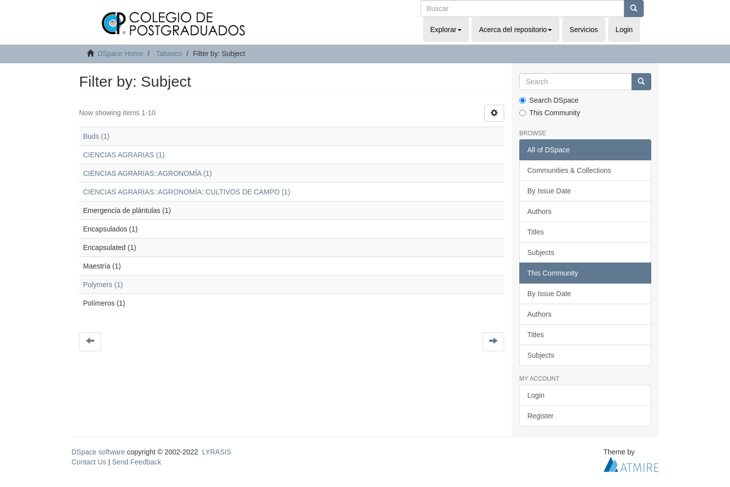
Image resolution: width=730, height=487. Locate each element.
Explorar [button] (446, 30)
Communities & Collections (569, 170)
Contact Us (89, 462)
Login (535, 395)
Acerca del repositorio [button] (515, 30)
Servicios (583, 30)
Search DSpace (548, 100)
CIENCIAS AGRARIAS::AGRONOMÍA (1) (147, 173)
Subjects (540, 253)
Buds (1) (96, 136)
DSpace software (98, 452)
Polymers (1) (103, 285)
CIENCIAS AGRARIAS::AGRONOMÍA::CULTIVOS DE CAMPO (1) (186, 192)
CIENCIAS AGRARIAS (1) (124, 155)
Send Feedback (136, 462)
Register (540, 416)
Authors (539, 211)
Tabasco (169, 54)
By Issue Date (549, 191)
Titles (535, 232)
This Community (549, 113)
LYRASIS (216, 452)
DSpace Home (120, 54)
